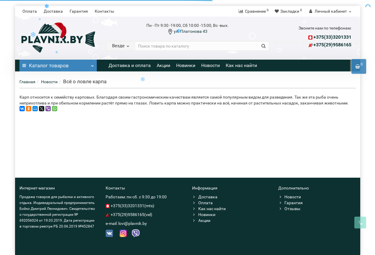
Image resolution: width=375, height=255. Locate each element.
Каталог (58, 64)
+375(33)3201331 (332, 37)
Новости (210, 65)
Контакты (104, 11)
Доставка (53, 11)
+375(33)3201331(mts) (132, 205)
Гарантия (79, 11)
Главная (27, 81)
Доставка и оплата (130, 65)
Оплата (29, 11)
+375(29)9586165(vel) (131, 214)
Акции (163, 65)
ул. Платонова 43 (190, 31)
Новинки (185, 65)
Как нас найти (241, 65)
